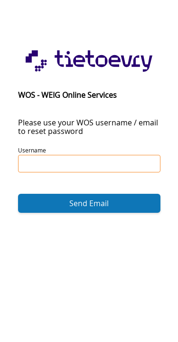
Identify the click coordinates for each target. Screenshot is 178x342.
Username (32, 150)
